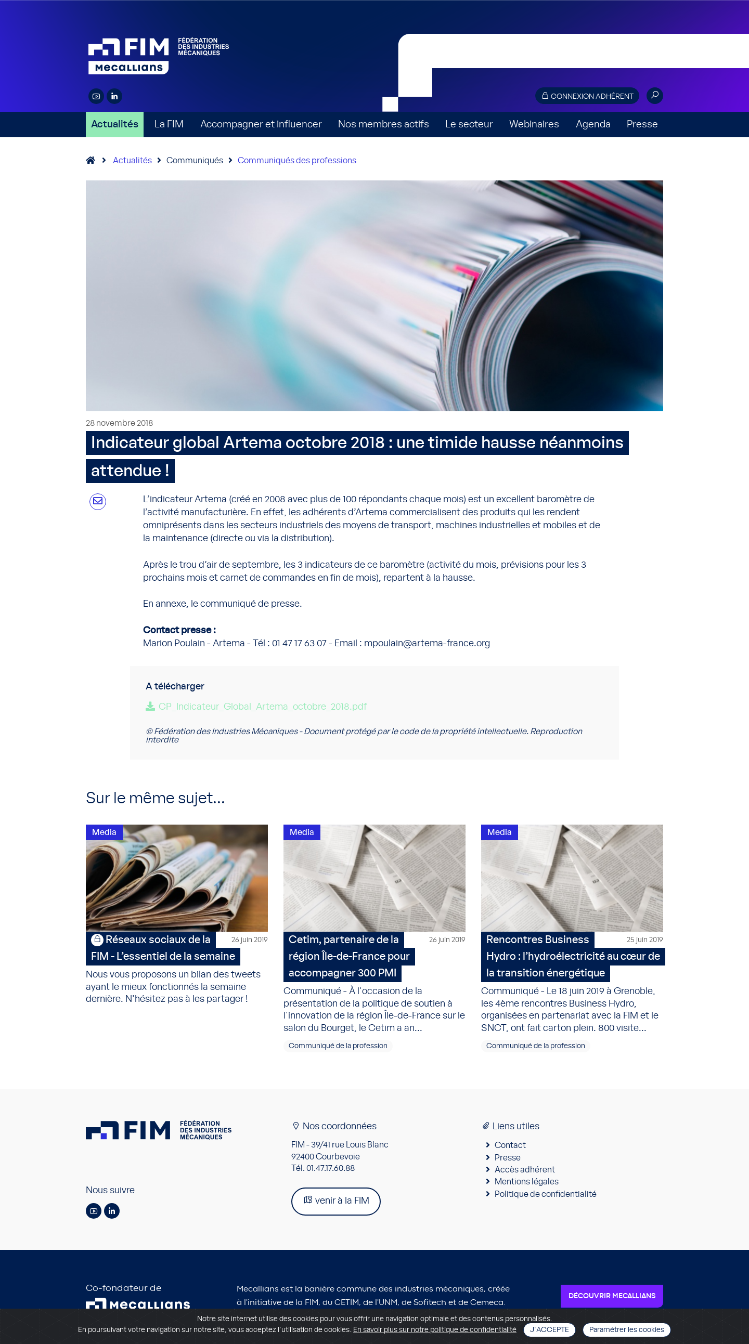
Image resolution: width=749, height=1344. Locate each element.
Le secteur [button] (469, 124)
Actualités (114, 124)
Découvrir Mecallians (612, 1298)
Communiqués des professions (297, 160)
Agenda (593, 124)
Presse (642, 124)
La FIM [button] (169, 124)
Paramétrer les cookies (626, 1330)
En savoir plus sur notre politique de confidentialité (434, 1330)
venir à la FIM (336, 1202)
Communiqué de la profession (338, 1047)
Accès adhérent (525, 1171)
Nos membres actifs (383, 124)
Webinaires (534, 124)
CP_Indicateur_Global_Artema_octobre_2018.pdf (263, 707)
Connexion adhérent (587, 96)
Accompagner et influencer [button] (261, 124)
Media (104, 832)
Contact (510, 1147)
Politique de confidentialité (546, 1196)
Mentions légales (527, 1184)
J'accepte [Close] (549, 1330)
